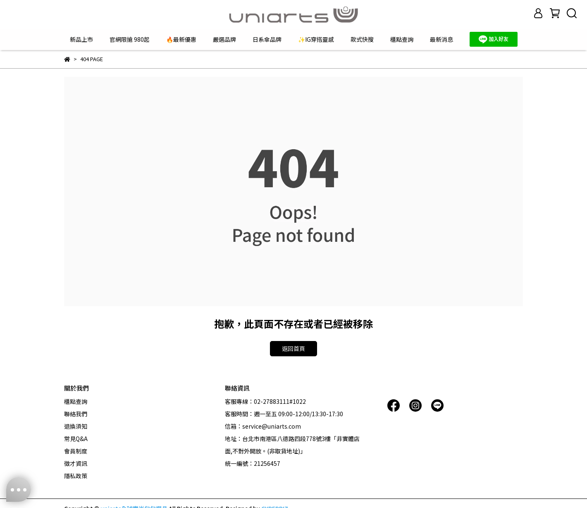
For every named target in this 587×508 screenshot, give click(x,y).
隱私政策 (75, 476)
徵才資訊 (75, 463)
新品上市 (81, 39)
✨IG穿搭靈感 (316, 39)
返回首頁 (293, 348)
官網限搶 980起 (130, 39)
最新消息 (441, 39)
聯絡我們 (75, 414)
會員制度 (75, 451)
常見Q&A (76, 438)
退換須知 (75, 426)
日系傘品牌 (267, 39)
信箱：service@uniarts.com (263, 426)
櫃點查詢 (401, 39)
